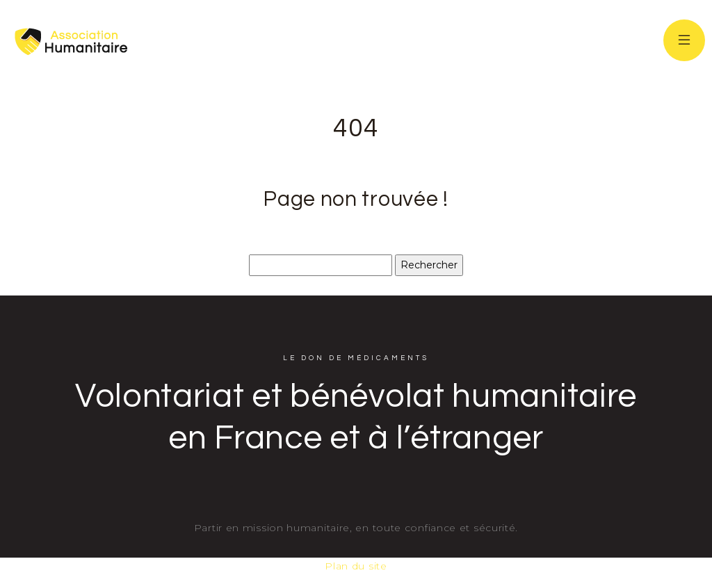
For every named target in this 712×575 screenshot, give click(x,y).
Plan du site (356, 566)
